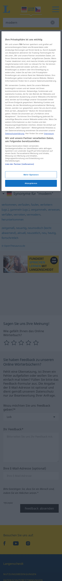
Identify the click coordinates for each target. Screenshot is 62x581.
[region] (30, 169)
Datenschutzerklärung (14, 191)
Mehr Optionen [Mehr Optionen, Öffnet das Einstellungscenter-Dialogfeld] (31, 232)
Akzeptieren (31, 241)
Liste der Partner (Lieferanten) (19, 222)
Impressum (49, 191)
